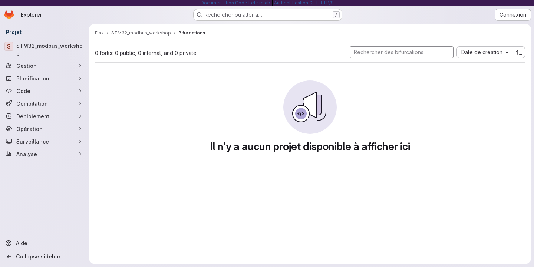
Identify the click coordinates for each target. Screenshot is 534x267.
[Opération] (44, 129)
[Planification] (44, 78)
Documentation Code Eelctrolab (235, 3)
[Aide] (44, 243)
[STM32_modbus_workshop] (44, 49)
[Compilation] (44, 103)
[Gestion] (44, 66)
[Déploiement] (44, 116)
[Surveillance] (44, 141)
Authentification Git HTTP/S (304, 3)
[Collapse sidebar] (44, 257)
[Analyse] (44, 154)
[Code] (44, 91)
